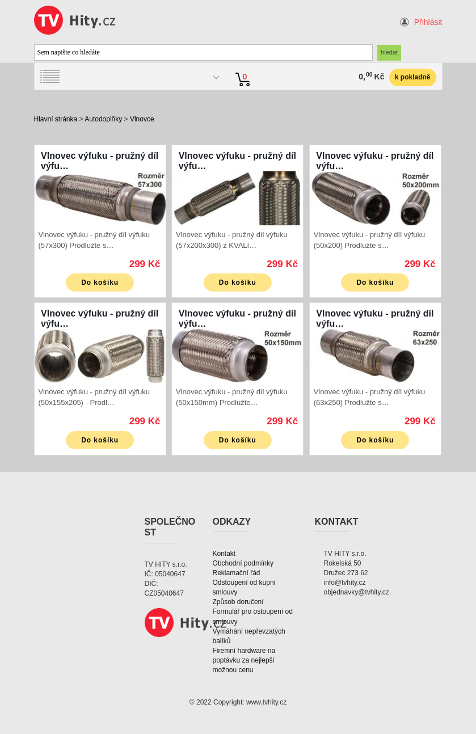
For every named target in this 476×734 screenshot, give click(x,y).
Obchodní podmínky (243, 563)
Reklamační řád (236, 573)
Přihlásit (428, 22)
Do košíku (100, 282)
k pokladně (413, 77)
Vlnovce (142, 119)
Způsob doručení (238, 602)
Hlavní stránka (56, 119)
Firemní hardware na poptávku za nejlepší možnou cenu (244, 660)
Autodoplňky (103, 119)
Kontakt (224, 554)
